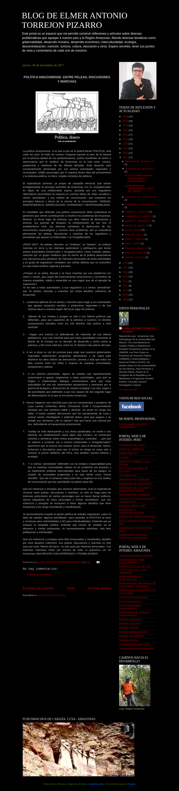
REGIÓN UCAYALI (129, 640)
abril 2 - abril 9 (133, 243)
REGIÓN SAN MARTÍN (131, 636)
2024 (125, 125)
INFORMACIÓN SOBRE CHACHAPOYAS (132, 561)
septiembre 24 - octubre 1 (139, 216)
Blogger (131, 784)
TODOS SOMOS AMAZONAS (135, 644)
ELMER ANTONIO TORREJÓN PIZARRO (139, 330)
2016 (125, 263)
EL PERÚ (124, 457)
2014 (125, 272)
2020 (125, 143)
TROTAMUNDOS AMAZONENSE (136, 648)
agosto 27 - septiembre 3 (139, 221)
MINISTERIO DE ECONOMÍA (134, 479)
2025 (125, 121)
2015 (125, 267)
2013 (125, 276)
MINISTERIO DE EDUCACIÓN (135, 484)
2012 (125, 281)
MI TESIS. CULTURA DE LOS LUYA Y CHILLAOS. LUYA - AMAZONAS (134, 570)
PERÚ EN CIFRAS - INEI (132, 506)
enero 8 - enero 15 (135, 257)
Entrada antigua (99, 588)
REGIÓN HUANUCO (130, 623)
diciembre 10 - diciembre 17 (140, 161)
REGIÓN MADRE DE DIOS (133, 632)
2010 (125, 290)
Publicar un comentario (39, 574)
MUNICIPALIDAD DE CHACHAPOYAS (130, 578)
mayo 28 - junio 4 (135, 234)
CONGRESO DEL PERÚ (132, 445)
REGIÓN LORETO (129, 628)
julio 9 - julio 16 (134, 230)
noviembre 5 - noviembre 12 (140, 204)
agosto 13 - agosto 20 (137, 225)
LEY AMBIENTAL (128, 475)
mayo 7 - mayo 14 (135, 239)
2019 (125, 148)
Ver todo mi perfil (128, 389)
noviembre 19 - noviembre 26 (141, 197)
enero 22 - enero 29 (136, 252)
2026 (125, 116)
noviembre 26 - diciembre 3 (140, 168)
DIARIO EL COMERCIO (131, 449)
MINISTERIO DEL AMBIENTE (134, 495)
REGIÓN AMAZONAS (130, 619)
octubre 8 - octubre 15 (137, 211)
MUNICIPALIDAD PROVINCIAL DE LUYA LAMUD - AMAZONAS (137, 585)
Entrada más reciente (38, 588)
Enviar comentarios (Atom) (51, 595)
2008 (125, 299)
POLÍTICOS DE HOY (130, 601)
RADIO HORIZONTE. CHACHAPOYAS (130, 607)
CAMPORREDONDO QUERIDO (136, 555)
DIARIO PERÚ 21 (128, 453)
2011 (125, 285)
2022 (125, 134)
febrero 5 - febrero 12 (137, 248)
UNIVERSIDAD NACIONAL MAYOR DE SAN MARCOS (133, 536)
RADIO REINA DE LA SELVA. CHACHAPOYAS (134, 614)
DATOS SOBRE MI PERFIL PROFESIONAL (133, 425)
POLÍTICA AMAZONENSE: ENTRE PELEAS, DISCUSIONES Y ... (139, 178)
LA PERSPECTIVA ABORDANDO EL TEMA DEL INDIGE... (139, 188)
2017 (125, 157)
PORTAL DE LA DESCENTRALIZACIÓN (131, 511)
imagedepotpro (96, 784)
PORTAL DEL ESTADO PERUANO (137, 517)
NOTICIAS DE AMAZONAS (133, 597)
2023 (125, 130)
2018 (125, 153)
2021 (125, 139)
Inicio (71, 588)
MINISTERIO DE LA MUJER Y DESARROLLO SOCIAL (135, 489)
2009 (125, 294)
